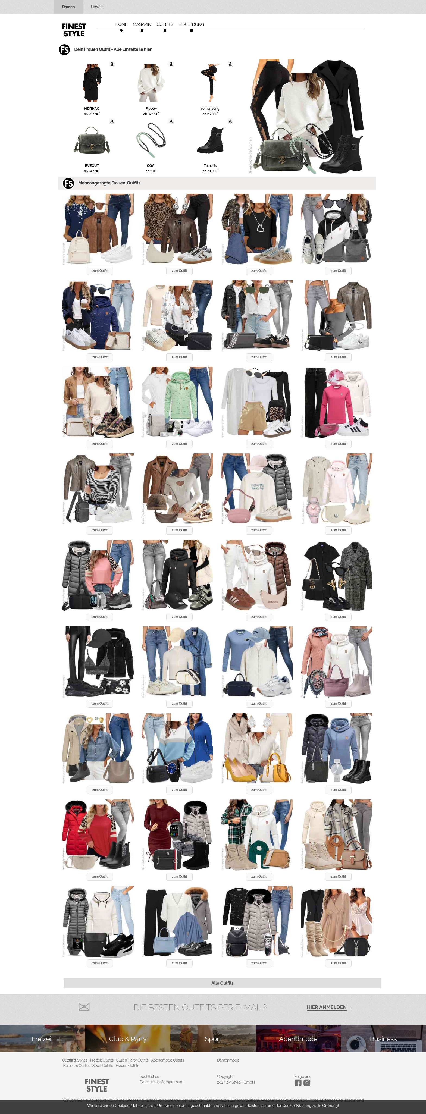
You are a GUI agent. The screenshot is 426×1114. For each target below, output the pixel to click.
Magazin (142, 24)
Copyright (225, 1076)
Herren (96, 7)
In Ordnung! (328, 1105)
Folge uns (303, 1076)
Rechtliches (149, 1076)
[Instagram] (299, 1085)
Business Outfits (76, 1065)
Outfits (164, 24)
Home (121, 24)
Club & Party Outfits (132, 1060)
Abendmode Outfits (167, 1060)
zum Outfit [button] (99, 271)
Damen (68, 7)
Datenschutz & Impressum (161, 1082)
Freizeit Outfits (101, 1060)
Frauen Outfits (127, 1065)
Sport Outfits (102, 1065)
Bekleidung (191, 24)
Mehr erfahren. (143, 1105)
